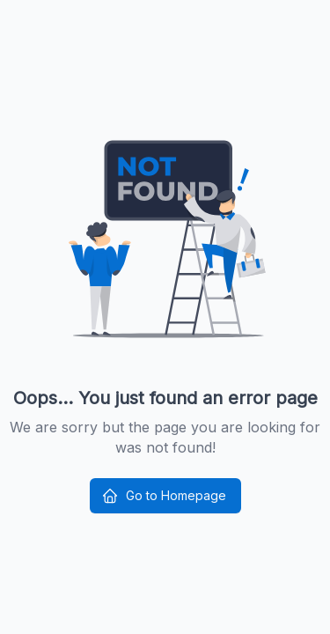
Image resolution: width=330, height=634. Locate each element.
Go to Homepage (163, 496)
